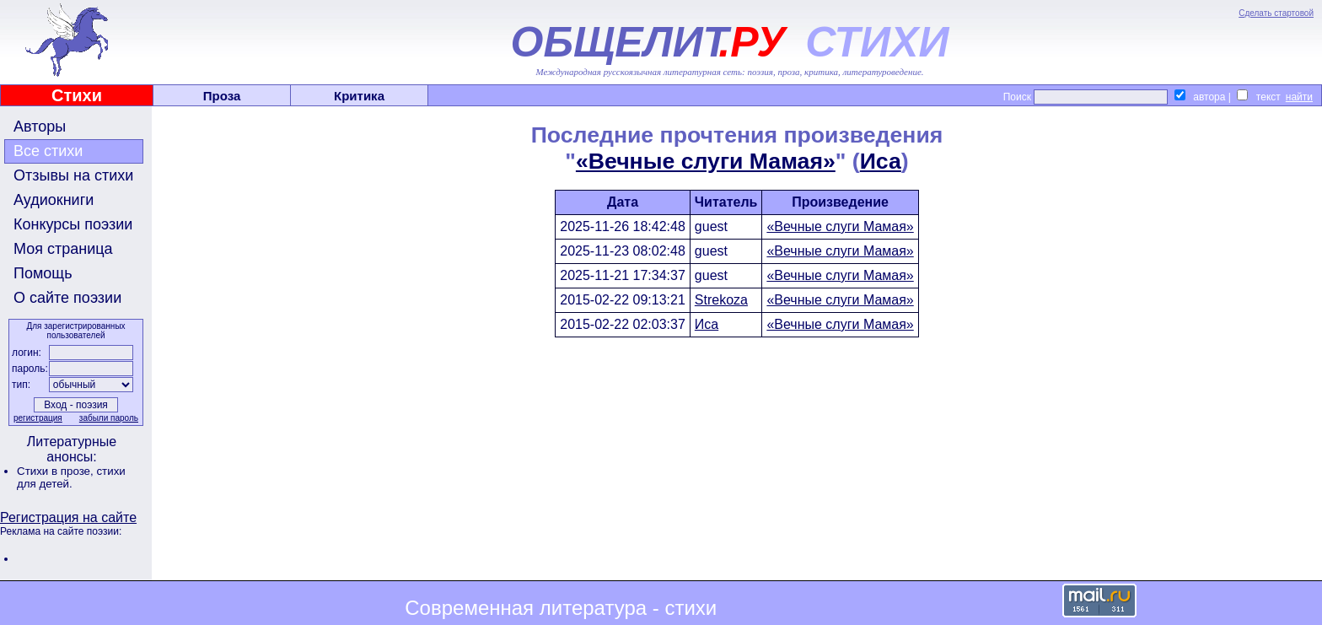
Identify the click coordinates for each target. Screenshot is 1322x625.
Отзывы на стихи (73, 175)
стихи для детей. (71, 477)
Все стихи (48, 151)
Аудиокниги (53, 199)
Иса (880, 161)
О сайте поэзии (67, 297)
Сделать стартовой (1276, 13)
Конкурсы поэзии (72, 224)
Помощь (43, 273)
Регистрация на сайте (68, 517)
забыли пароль (108, 418)
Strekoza (721, 300)
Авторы (39, 126)
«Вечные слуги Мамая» (706, 161)
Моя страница (63, 248)
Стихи (76, 95)
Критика (359, 96)
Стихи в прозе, (56, 471)
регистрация (37, 418)
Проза (222, 96)
